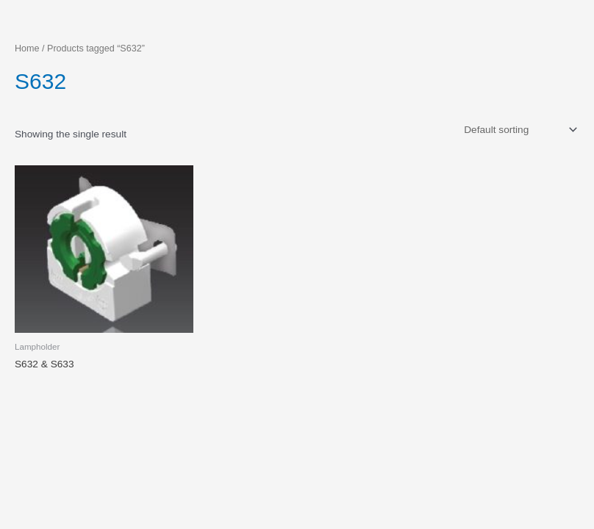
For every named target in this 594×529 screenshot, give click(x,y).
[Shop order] (519, 129)
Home (27, 48)
